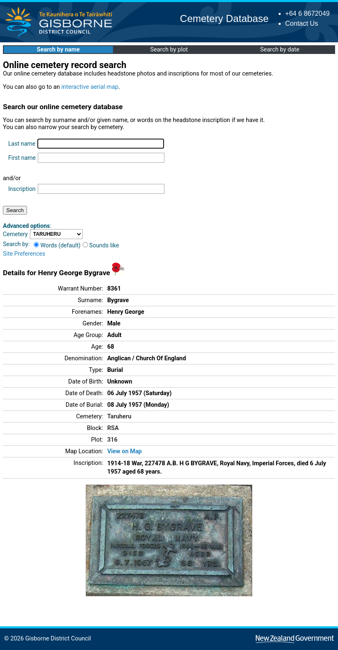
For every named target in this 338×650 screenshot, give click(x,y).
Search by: (16, 244)
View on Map (124, 451)
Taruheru (119, 416)
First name (22, 157)
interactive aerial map (89, 86)
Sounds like (101, 245)
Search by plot (169, 49)
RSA (113, 428)
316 (112, 439)
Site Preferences (24, 253)
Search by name (58, 49)
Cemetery (15, 234)
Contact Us (301, 23)
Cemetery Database (224, 18)
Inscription (22, 189)
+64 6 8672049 (307, 13)
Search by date (279, 49)
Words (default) (57, 245)
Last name (21, 143)
